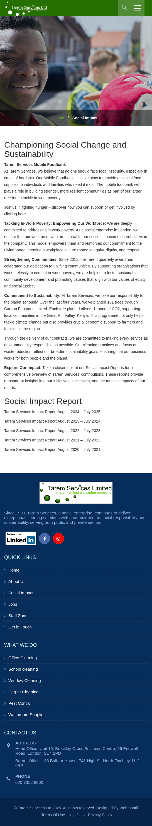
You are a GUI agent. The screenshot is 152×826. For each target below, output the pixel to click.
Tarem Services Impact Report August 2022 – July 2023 (52, 430)
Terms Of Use (53, 815)
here (22, 214)
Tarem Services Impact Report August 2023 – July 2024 (52, 421)
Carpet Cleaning (23, 691)
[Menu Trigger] (137, 8)
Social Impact (20, 592)
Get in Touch (20, 627)
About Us (17, 581)
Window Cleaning (24, 680)
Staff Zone (18, 615)
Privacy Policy (100, 815)
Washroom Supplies (27, 714)
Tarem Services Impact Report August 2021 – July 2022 (52, 440)
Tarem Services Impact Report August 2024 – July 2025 (52, 412)
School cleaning (23, 669)
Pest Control (19, 703)
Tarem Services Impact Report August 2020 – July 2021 (52, 449)
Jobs (12, 604)
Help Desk (76, 815)
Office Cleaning (22, 657)
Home (59, 118)
